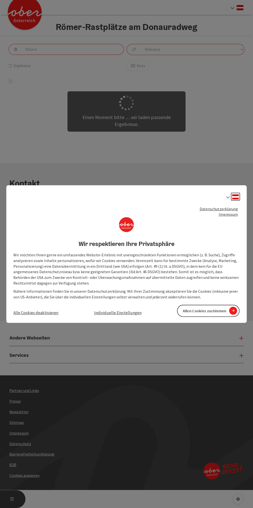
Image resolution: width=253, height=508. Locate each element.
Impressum (228, 214)
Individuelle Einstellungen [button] (118, 312)
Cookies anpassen (24, 475)
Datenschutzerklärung (219, 208)
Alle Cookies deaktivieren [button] (35, 312)
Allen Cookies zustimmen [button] (205, 310)
